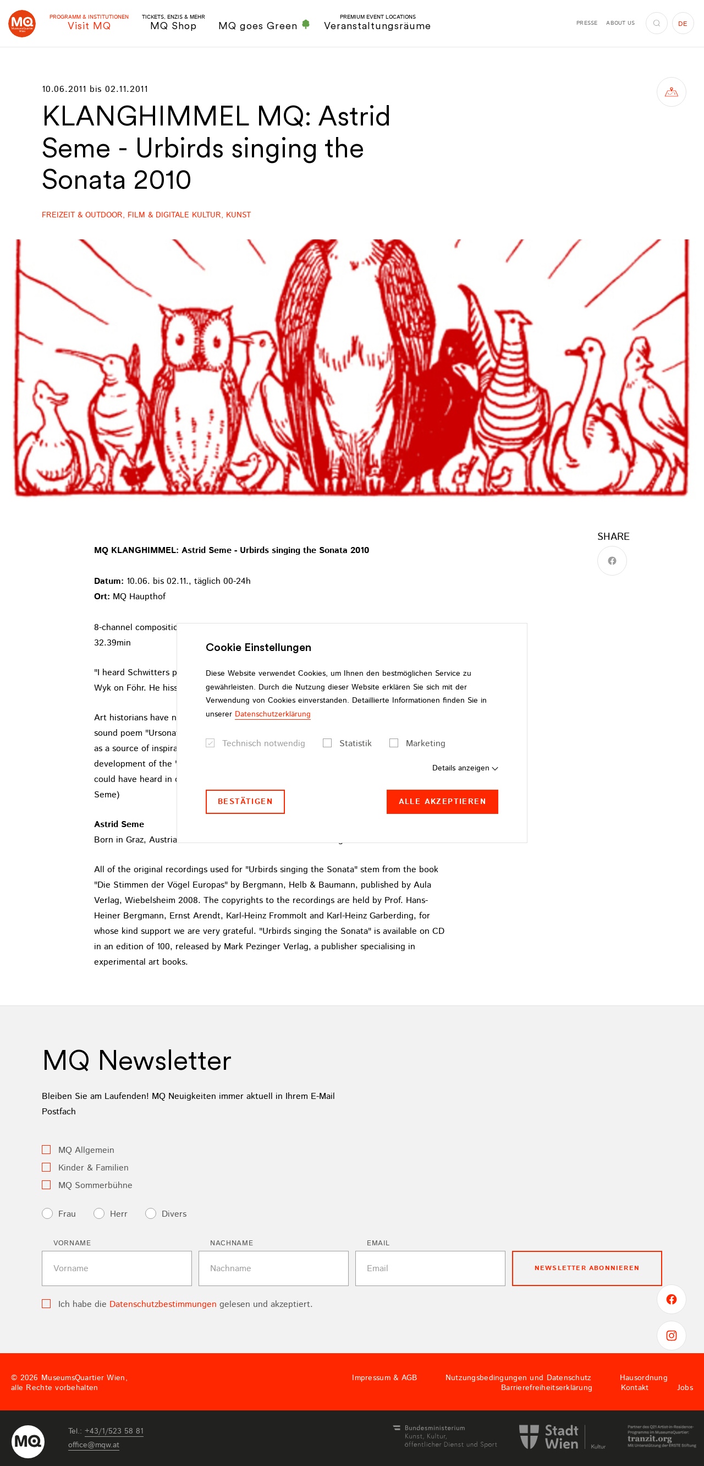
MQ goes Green (264, 25)
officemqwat (93, 1445)
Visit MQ (89, 22)
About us (620, 23)
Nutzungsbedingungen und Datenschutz (519, 1378)
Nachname (231, 1243)
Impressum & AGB (384, 1378)
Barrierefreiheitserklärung (546, 1388)
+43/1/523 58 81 (114, 1431)
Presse (586, 23)
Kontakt (635, 1388)
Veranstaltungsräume (377, 22)
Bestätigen (245, 801)
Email (378, 1243)
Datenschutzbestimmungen (163, 1304)
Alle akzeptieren (442, 801)
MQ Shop (173, 22)
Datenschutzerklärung (273, 714)
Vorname (72, 1243)
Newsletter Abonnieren (587, 1268)
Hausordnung (644, 1378)
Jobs (685, 1388)
